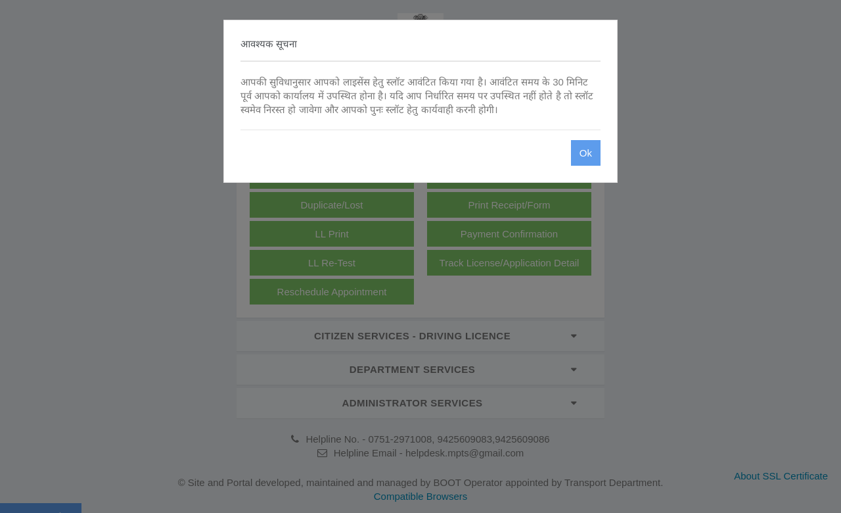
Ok (586, 153)
